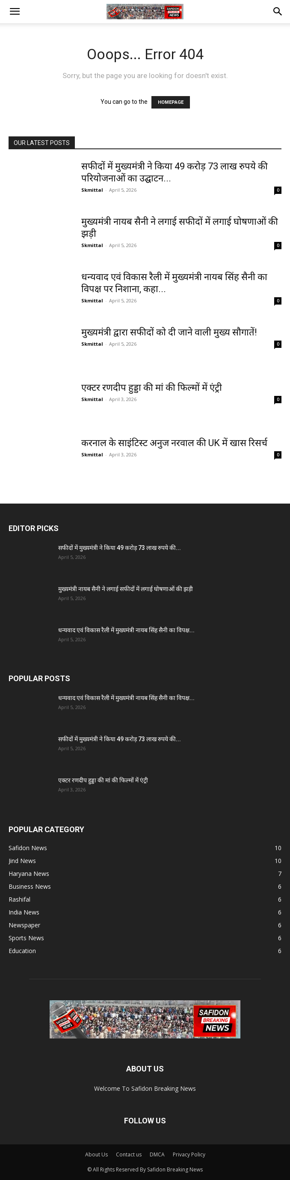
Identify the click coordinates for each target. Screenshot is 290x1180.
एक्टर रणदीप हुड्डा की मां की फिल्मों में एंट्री (151, 387)
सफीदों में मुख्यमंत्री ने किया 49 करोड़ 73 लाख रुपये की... (119, 547)
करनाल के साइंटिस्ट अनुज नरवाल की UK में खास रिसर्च (174, 443)
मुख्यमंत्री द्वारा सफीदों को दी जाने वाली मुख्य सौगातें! (169, 332)
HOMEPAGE (170, 102)
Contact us (129, 1154)
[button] (14, 11)
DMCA (157, 1154)
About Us (96, 1154)
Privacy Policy (189, 1154)
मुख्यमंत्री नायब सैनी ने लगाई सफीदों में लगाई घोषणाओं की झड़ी (125, 588)
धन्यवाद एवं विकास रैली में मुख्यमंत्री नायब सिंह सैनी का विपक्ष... (126, 630)
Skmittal (92, 190)
